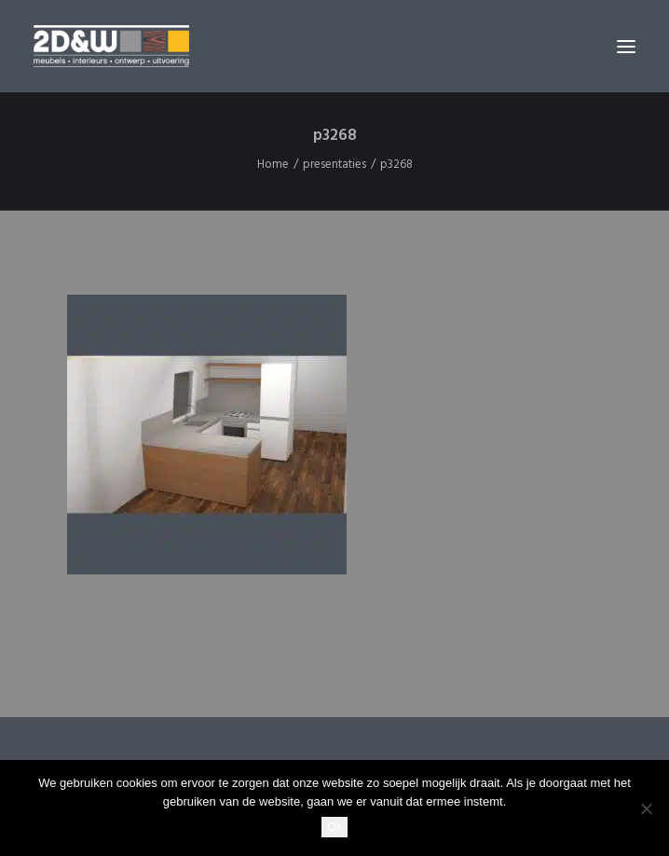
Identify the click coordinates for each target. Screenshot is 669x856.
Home (273, 164)
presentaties (334, 164)
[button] (626, 46)
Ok (335, 827)
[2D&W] (111, 46)
